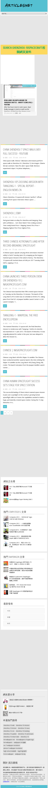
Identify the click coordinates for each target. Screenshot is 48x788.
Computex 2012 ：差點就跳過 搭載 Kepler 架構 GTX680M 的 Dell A (20, 537)
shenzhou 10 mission (22, 725)
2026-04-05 (8, 113)
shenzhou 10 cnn (9, 731)
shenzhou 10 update (10, 734)
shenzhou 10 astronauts (25, 734)
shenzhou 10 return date (11, 737)
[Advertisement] (24, 30)
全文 (5, 172)
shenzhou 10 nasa (23, 728)
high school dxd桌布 (10, 751)
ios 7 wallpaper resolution (12, 745)
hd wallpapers (8, 742)
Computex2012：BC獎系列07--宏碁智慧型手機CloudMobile (20, 531)
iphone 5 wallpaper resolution (13, 748)
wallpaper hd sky (20, 754)
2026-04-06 (22, 323)
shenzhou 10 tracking (22, 731)
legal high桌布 (22, 751)
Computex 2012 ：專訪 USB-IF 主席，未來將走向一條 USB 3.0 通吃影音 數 (20, 544)
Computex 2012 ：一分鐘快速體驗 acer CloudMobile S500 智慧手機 (20, 524)
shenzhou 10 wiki (9, 725)
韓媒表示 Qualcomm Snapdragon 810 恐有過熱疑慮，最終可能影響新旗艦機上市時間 (21, 579)
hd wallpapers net (9, 740)
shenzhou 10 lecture (10, 728)
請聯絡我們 (6, 781)
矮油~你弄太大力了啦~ (16, 712)
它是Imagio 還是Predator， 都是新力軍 (21, 706)
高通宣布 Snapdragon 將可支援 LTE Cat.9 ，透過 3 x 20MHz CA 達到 (20, 563)
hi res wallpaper (8, 754)
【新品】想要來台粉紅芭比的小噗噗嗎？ (21, 700)
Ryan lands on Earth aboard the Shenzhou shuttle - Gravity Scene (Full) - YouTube (17, 102)
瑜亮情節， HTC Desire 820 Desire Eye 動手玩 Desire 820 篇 (20, 586)
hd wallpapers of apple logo (25, 740)
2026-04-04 (22, 157)
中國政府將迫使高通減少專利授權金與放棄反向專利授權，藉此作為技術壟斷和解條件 (21, 570)
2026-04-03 (21, 288)
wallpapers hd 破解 (20, 742)
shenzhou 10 (25, 737)
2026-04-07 (21, 217)
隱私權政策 (28, 786)
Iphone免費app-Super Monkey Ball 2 (20, 499)
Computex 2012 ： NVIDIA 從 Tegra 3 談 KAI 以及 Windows (20, 518)
